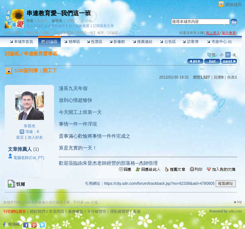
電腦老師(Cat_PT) (28, 158)
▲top (237, 201)
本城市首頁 (21, 41)
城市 (17, 33)
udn (7, 33)
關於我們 (37, 211)
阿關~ (71, 21)
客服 (137, 211)
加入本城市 (35, 26)
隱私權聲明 (119, 211)
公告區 (168, 41)
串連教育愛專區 (40, 53)
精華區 (72, 41)
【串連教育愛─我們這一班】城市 (78, 33)
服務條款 (75, 211)
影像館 (117, 41)
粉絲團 (14, 224)
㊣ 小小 (86, 21)
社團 (45, 33)
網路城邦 (233, 4)
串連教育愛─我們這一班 (58, 13)
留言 (20, 137)
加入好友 (35, 137)
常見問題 (56, 211)
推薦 (232, 77)
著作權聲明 (96, 211)
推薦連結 (142, 41)
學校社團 (31, 33)
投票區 (94, 41)
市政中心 (219, 41)
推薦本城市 (56, 26)
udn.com (235, 211)
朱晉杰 (42, 21)
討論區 (49, 41)
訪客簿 (190, 41)
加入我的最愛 (78, 26)
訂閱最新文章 (103, 26)
